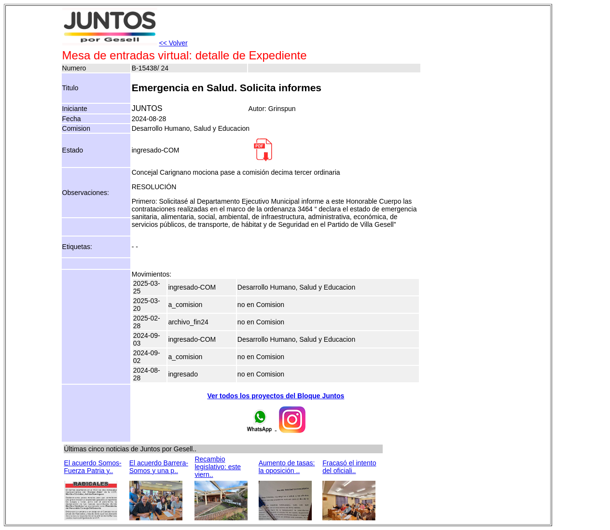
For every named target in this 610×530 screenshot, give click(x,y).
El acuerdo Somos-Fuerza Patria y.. (93, 466)
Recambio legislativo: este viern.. (217, 466)
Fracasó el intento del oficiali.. (349, 466)
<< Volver (173, 43)
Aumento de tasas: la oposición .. (287, 466)
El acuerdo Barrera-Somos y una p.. (158, 466)
